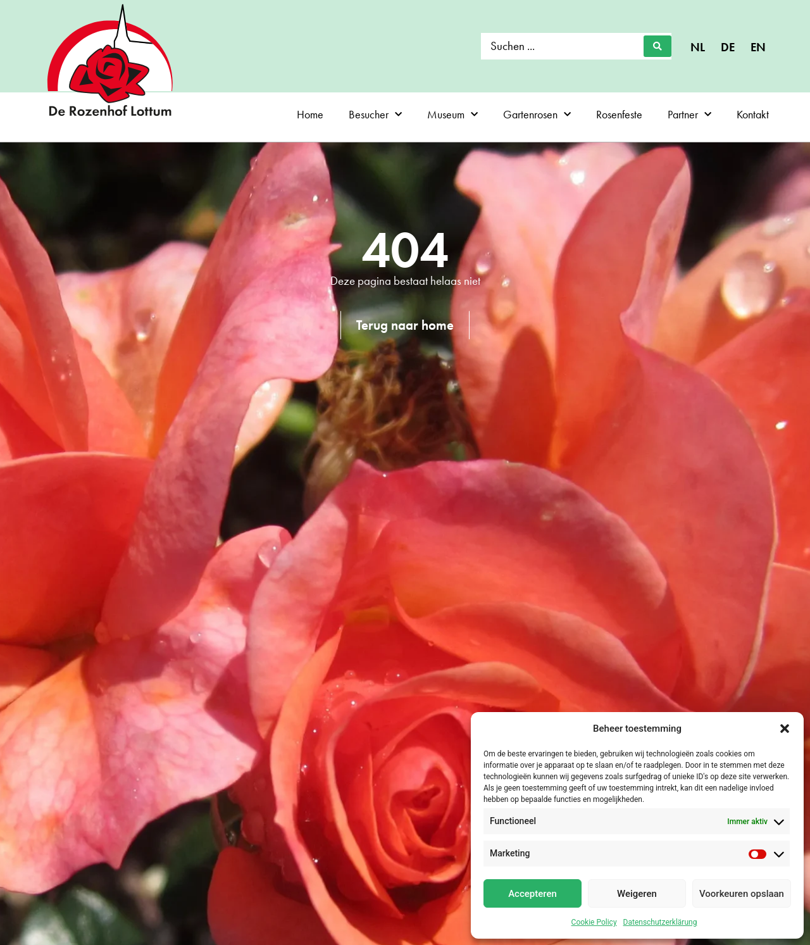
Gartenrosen (537, 114)
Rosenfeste (619, 114)
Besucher (375, 114)
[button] (784, 728)
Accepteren (532, 893)
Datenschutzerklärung (660, 922)
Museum (452, 114)
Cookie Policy (594, 922)
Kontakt (753, 114)
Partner (689, 114)
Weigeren (637, 893)
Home (310, 114)
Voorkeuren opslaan (741, 893)
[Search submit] (657, 46)
